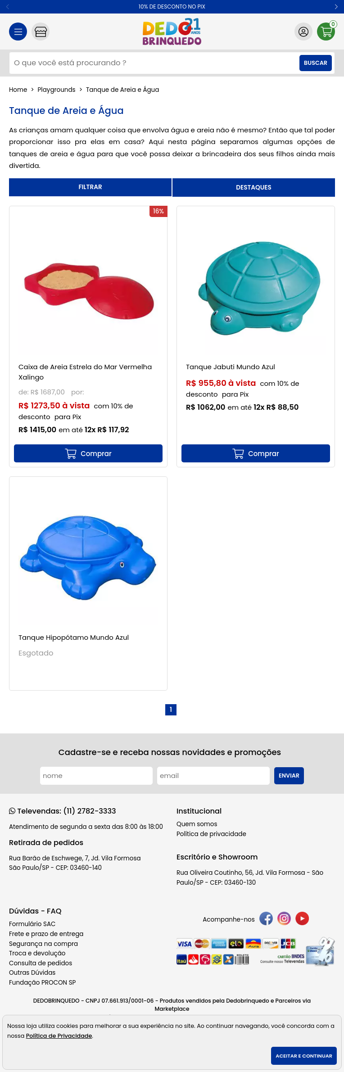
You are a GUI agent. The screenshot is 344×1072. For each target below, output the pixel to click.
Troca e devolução (37, 953)
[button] (336, 6)
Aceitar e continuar (304, 1055)
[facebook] (266, 920)
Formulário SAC (32, 924)
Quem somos (197, 824)
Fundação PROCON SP (42, 982)
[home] (172, 31)
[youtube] (302, 920)
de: (24, 392)
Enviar (289, 775)
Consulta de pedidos (40, 963)
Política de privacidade (211, 834)
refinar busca (90, 187)
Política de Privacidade (59, 1036)
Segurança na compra (43, 944)
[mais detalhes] (88, 453)
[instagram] (284, 920)
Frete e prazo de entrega (46, 934)
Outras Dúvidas (32, 972)
